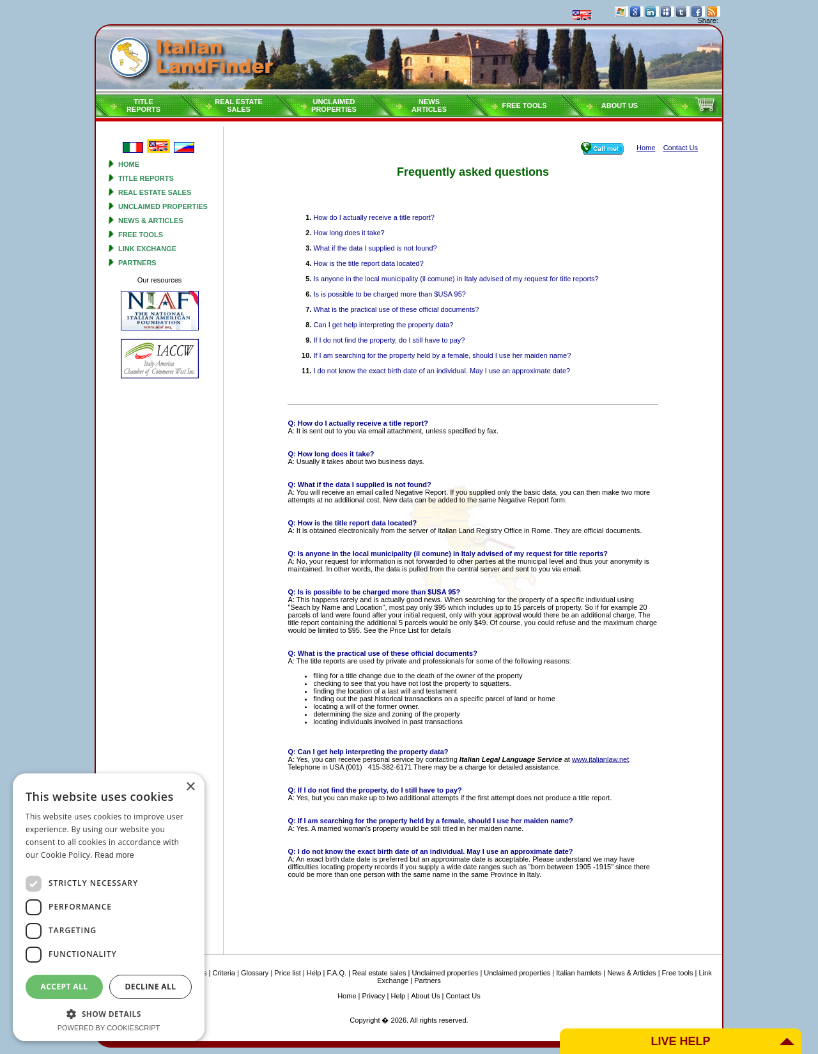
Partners (137, 263)
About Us (619, 105)
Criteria (223, 973)
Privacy (373, 996)
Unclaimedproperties (334, 105)
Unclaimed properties (163, 206)
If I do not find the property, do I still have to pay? (389, 340)
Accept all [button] (64, 986)
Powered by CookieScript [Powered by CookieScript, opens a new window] (109, 1028)
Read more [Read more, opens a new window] (114, 855)
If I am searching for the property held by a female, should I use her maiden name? (442, 355)
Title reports (146, 178)
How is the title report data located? (368, 263)
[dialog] (108, 907)
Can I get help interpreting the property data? (383, 325)
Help (314, 973)
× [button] (190, 787)
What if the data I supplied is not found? (374, 248)
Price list (287, 973)
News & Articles (150, 220)
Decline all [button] (150, 986)
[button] (109, 1013)
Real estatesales (239, 105)
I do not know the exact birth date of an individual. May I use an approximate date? (441, 371)
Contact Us (462, 996)
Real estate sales (154, 192)
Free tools (524, 105)
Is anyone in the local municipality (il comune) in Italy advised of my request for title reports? (455, 279)
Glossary (254, 973)
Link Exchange (147, 248)
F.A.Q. (336, 973)
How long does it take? (348, 232)
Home (128, 164)
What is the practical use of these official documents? (396, 309)
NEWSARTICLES (429, 105)
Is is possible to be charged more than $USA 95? (389, 294)
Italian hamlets (578, 973)
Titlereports (143, 105)
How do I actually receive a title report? (374, 217)
